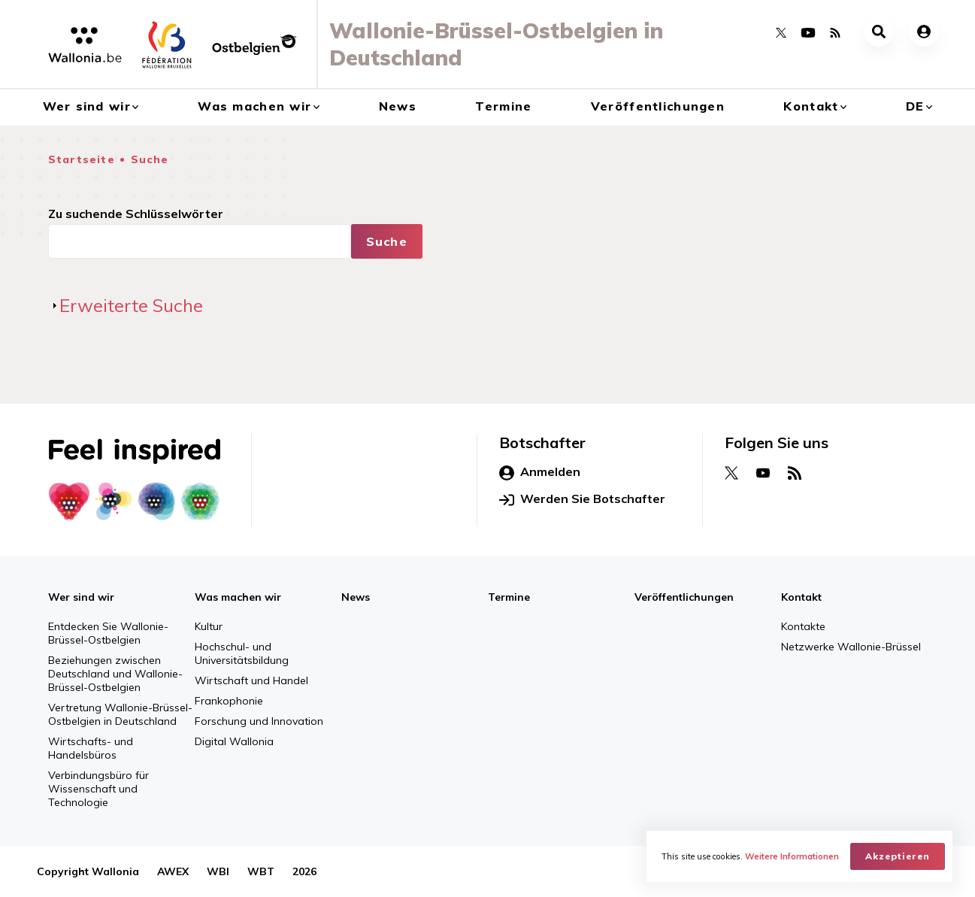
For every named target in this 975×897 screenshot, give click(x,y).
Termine (503, 106)
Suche (150, 159)
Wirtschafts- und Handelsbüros (90, 748)
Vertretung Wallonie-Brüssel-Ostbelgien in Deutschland (120, 714)
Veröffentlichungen (658, 106)
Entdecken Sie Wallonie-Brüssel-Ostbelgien (108, 633)
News (397, 106)
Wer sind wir (87, 106)
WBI (218, 871)
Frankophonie (229, 701)
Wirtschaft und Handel (251, 680)
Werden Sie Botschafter (582, 499)
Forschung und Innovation (259, 721)
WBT (260, 871)
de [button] (915, 106)
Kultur (209, 626)
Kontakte (803, 626)
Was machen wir (254, 106)
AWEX (173, 871)
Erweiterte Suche (131, 305)
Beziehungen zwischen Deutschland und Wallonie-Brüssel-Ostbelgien (115, 673)
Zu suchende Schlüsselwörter (135, 213)
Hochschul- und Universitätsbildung (242, 653)
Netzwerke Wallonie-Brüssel (851, 646)
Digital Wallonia (234, 741)
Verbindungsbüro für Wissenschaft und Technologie (98, 788)
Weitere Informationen (792, 856)
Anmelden (539, 472)
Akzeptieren (897, 856)
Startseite (81, 159)
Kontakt (810, 106)
